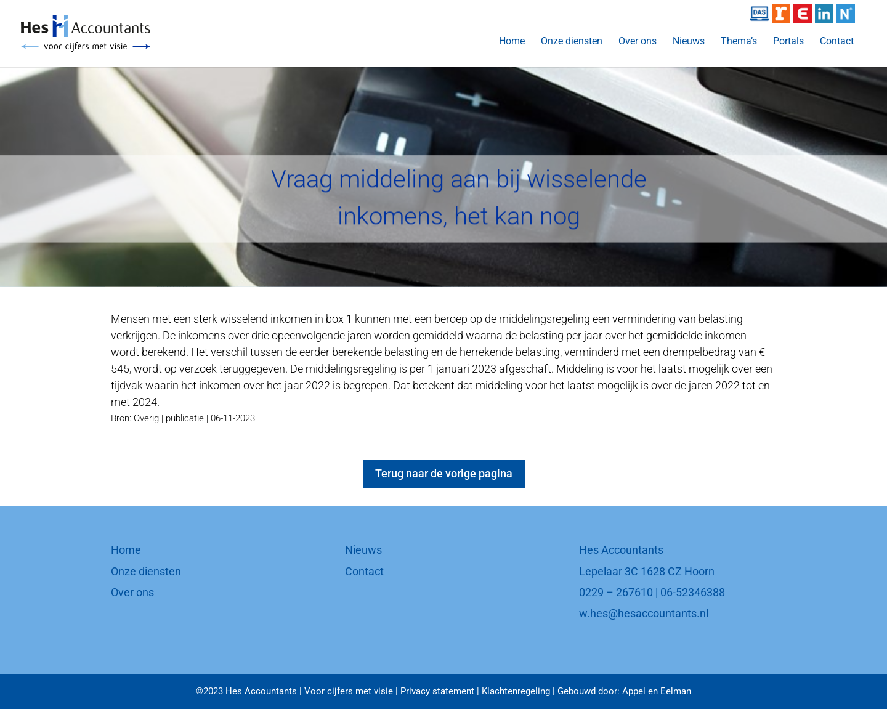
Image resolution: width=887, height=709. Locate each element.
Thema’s (739, 42)
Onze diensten (571, 42)
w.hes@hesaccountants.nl (643, 613)
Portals (788, 42)
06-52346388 (692, 592)
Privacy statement (437, 691)
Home (512, 42)
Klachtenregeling (516, 691)
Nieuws (689, 42)
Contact (837, 42)
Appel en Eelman (656, 691)
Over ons (637, 42)
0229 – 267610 (616, 592)
